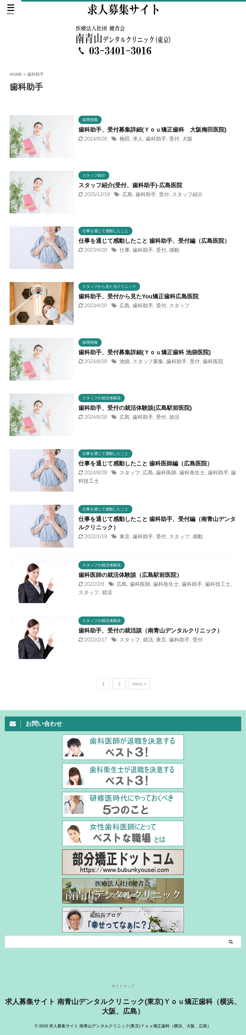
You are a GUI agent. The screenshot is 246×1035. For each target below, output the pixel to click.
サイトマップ (123, 987)
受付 (174, 139)
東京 (124, 536)
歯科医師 (166, 472)
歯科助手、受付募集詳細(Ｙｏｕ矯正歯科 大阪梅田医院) (152, 129)
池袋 (124, 361)
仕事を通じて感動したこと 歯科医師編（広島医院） (145, 463)
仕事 (124, 250)
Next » (139, 683)
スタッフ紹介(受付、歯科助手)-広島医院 (130, 185)
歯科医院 (213, 361)
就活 (174, 417)
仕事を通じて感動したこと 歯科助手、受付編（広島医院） (154, 241)
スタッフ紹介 (187, 194)
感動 (174, 250)
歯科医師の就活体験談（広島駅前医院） (130, 575)
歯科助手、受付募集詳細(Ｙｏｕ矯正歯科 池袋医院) (144, 352)
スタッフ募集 (148, 361)
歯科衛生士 (192, 472)
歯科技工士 (218, 584)
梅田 (124, 139)
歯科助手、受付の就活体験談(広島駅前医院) (135, 408)
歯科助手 (156, 139)
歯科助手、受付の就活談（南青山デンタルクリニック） (150, 630)
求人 (138, 139)
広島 (127, 194)
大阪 (187, 139)
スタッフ (179, 305)
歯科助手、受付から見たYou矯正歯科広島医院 (138, 296)
